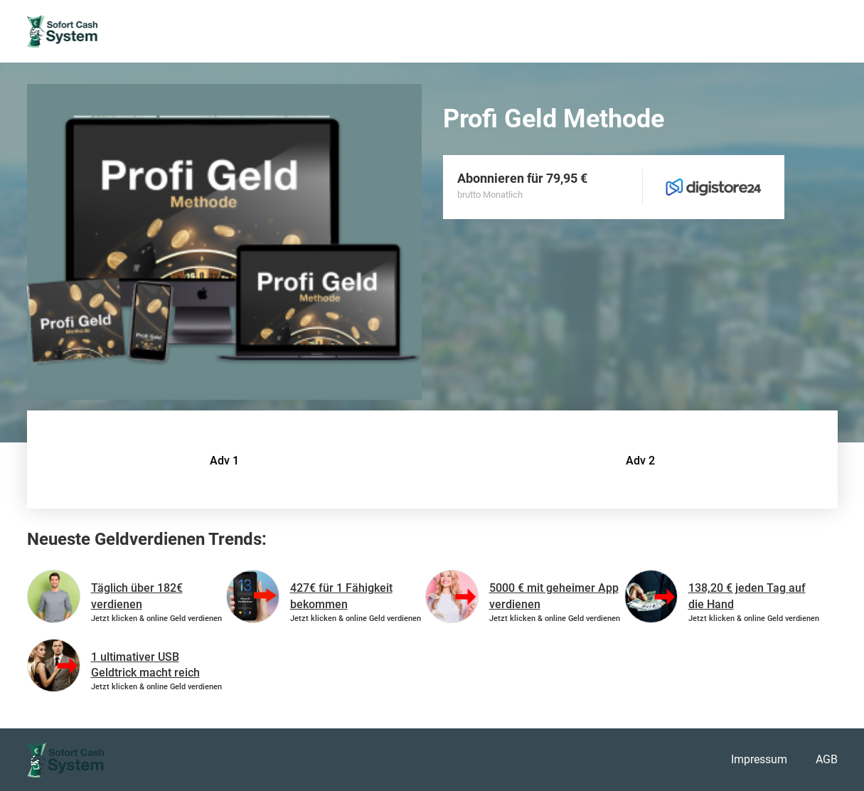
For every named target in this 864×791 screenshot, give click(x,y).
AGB (827, 759)
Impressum (759, 759)
